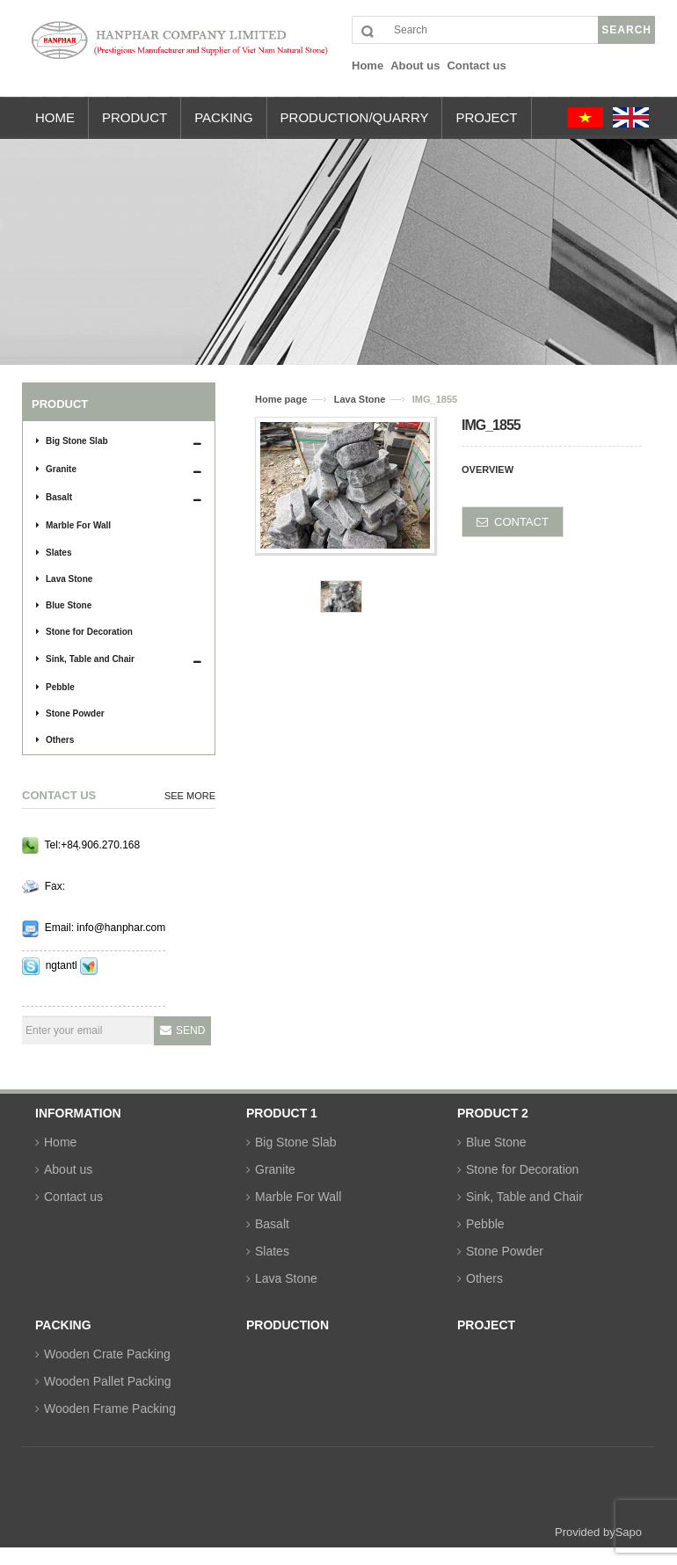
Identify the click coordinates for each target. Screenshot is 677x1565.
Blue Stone (63, 605)
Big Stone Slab (72, 441)
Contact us (73, 1197)
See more (189, 795)
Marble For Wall (73, 525)
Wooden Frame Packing (110, 1408)
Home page (281, 399)
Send (190, 1030)
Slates (53, 552)
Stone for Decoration (84, 632)
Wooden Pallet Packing (107, 1381)
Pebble (55, 687)
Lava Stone (64, 579)
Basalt (54, 497)
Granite (56, 469)
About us (68, 1169)
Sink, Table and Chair (85, 659)
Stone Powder (70, 713)
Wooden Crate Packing (107, 1354)
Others (55, 740)
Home (60, 1142)
